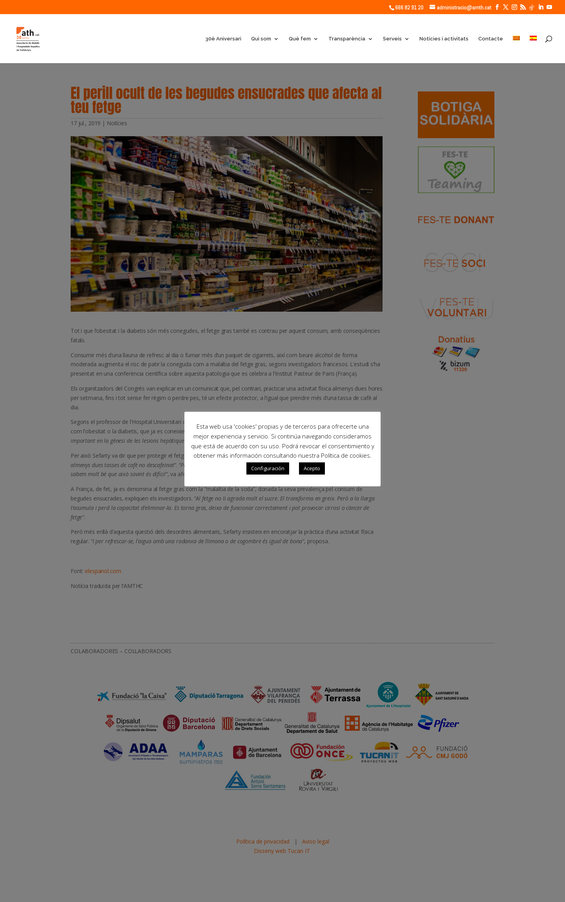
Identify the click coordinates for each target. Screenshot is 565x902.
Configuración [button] (267, 468)
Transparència (346, 39)
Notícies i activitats (443, 39)
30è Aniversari (223, 39)
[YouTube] (549, 7)
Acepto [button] (312, 468)
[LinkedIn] (540, 7)
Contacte (490, 39)
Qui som (261, 39)
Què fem (300, 39)
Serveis (392, 39)
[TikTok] (531, 7)
